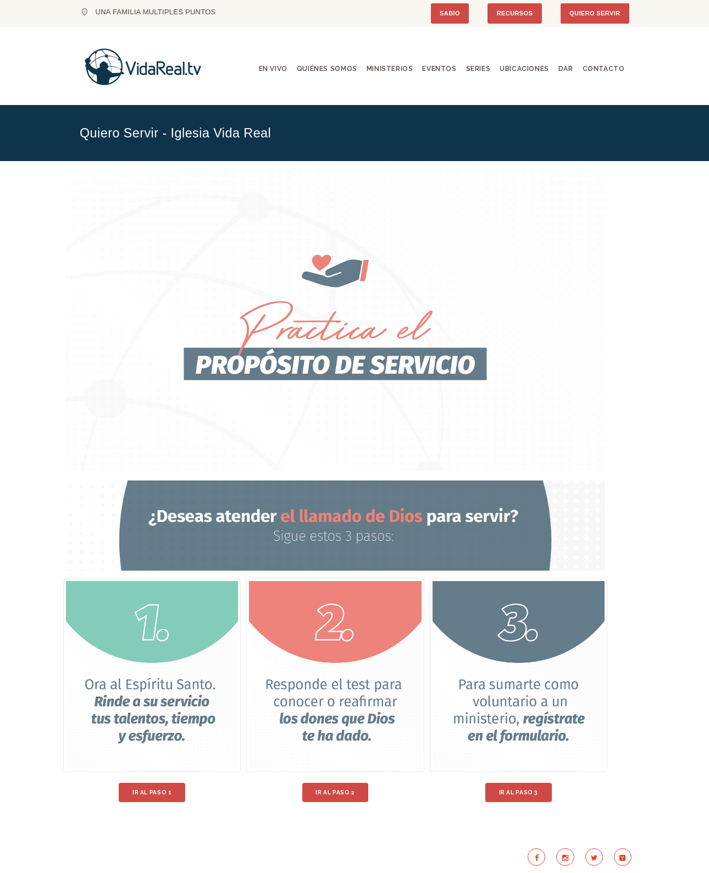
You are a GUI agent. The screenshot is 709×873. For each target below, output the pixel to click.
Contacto (604, 69)
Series (478, 69)
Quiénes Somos (327, 69)
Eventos (439, 69)
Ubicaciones (524, 69)
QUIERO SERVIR (594, 13)
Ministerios (390, 69)
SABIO (450, 13)
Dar (565, 69)
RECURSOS (515, 13)
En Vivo (273, 69)
